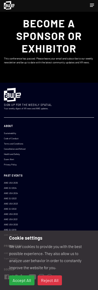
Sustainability (10, 133)
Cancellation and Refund (14, 149)
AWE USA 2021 (11, 219)
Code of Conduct (11, 138)
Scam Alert (9, 159)
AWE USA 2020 (11, 224)
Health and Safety (12, 154)
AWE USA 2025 (11, 183)
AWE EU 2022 (10, 209)
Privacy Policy (10, 164)
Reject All (50, 280)
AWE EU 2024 (10, 188)
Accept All (22, 280)
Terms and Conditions (13, 143)
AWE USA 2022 (11, 214)
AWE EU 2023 (10, 198)
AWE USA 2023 (11, 203)
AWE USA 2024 (11, 193)
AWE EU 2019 (10, 229)
